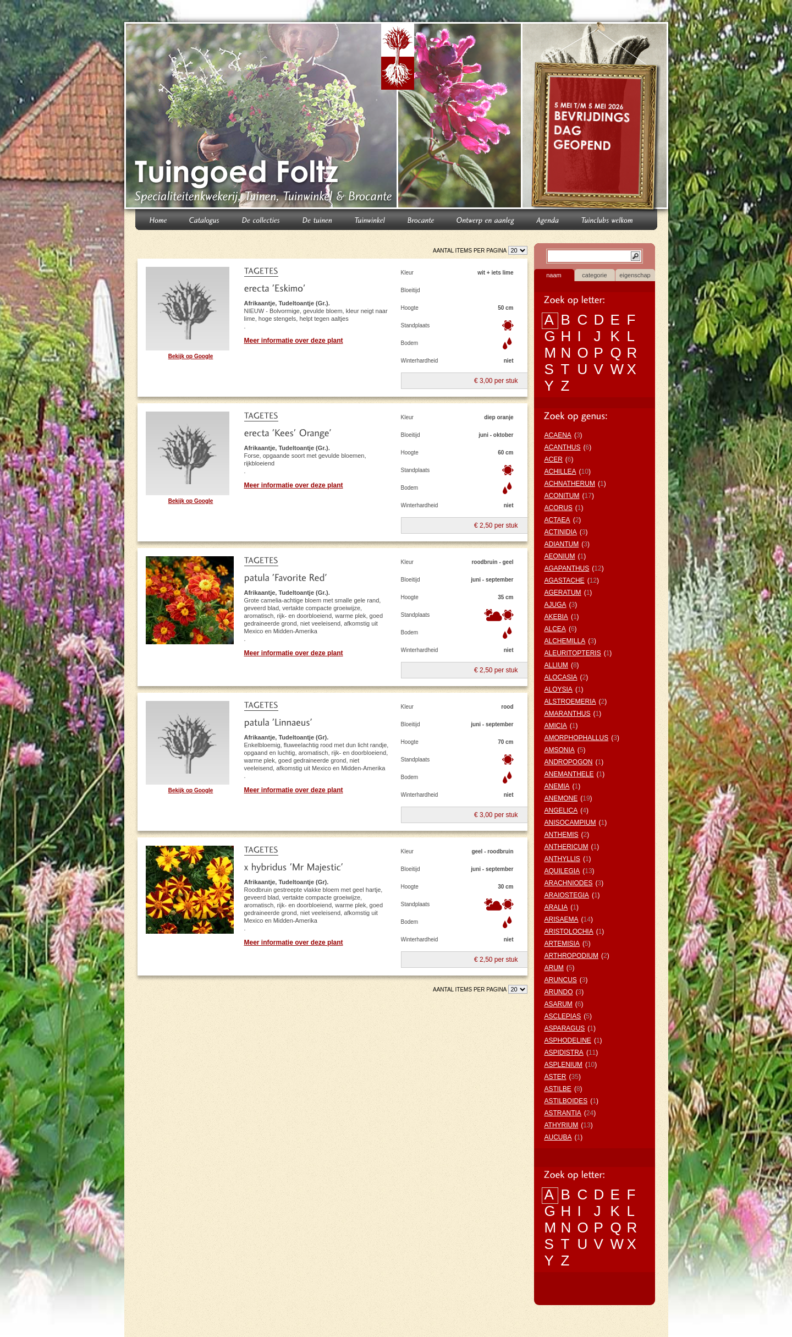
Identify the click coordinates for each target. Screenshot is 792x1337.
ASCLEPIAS (562, 1016)
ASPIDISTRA (564, 1052)
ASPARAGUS (564, 1028)
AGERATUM (562, 592)
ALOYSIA (558, 689)
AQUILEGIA (562, 871)
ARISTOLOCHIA (568, 931)
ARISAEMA (561, 919)
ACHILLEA (560, 471)
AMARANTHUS (567, 713)
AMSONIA (559, 750)
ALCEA (555, 629)
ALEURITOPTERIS (572, 653)
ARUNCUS (560, 980)
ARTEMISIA (562, 943)
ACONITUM (562, 496)
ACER (553, 459)
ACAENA (557, 435)
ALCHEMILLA (565, 641)
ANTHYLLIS (562, 859)
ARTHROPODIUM (571, 956)
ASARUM (558, 1004)
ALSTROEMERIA (570, 701)
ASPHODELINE (567, 1040)
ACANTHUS (562, 447)
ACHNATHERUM (569, 483)
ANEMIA (557, 786)
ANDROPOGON (568, 762)
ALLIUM (556, 665)
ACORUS (558, 508)
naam (554, 275)
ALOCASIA (561, 677)
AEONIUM (559, 556)
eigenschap (634, 275)
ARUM (554, 968)
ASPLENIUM (563, 1064)
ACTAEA (557, 520)
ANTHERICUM (566, 847)
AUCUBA (558, 1137)
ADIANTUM (561, 544)
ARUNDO (558, 992)
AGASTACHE (564, 580)
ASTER (555, 1077)
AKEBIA (556, 617)
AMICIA (555, 726)
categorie (594, 275)
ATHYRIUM (561, 1125)
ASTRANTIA (562, 1113)
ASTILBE (557, 1089)
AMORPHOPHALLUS (576, 738)
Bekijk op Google (190, 356)
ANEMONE (561, 798)
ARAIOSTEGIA (566, 895)
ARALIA (556, 907)
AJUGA (555, 605)
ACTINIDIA (560, 532)
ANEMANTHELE (569, 774)
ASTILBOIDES (566, 1101)
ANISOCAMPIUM (570, 822)
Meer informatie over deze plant (293, 340)
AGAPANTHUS (567, 568)
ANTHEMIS (561, 835)
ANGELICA (561, 810)
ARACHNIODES (568, 883)
